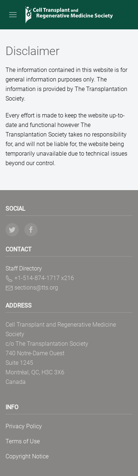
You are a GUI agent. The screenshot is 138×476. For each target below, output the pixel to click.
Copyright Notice (27, 456)
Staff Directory (24, 268)
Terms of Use (23, 441)
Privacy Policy (24, 426)
